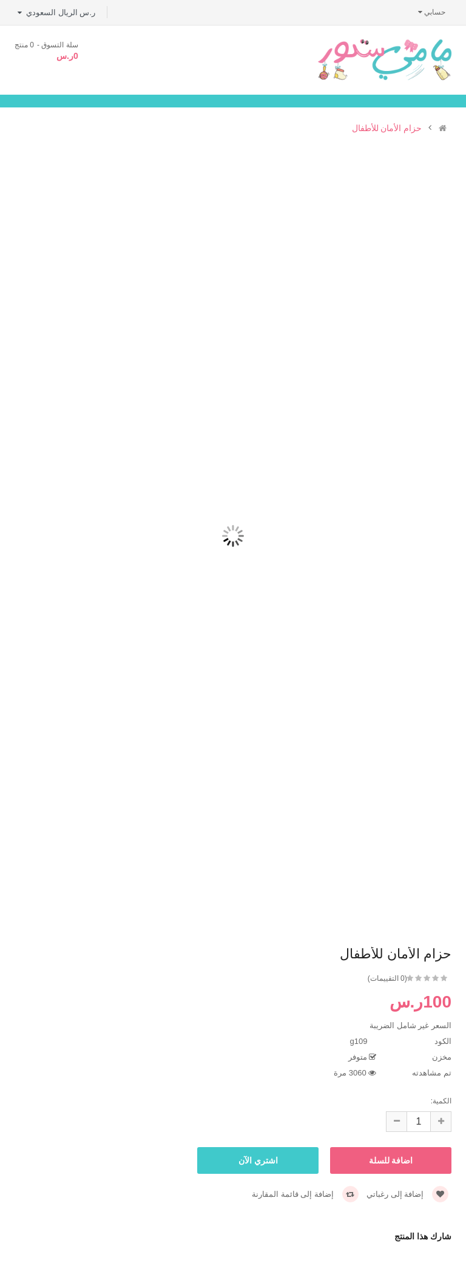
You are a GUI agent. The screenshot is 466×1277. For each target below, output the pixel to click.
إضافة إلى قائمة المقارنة (305, 1194)
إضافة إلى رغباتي (407, 1194)
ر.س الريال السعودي (56, 12)
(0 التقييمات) (387, 978)
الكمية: (441, 1101)
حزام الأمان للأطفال (387, 128)
